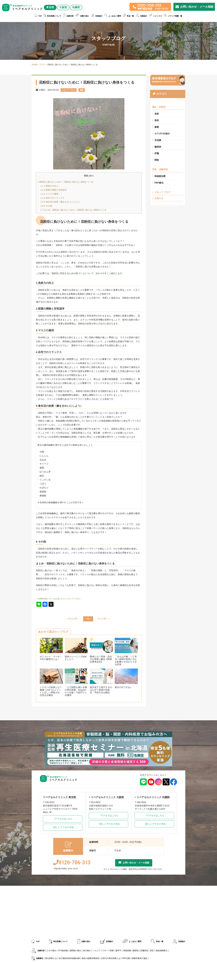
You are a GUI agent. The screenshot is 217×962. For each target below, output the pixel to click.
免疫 (156, 114)
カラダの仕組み (162, 133)
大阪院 (23, 13)
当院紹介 (141, 16)
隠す (91, 176)
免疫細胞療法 (161, 951)
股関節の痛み (75, 951)
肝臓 (156, 153)
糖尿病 (157, 147)
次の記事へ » (103, 618)
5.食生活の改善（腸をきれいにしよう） (61, 202)
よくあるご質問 (112, 16)
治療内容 (68, 16)
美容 (156, 120)
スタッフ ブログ (162, 192)
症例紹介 (97, 16)
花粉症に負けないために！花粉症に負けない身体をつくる (65, 182)
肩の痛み (87, 951)
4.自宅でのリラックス (52, 198)
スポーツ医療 (108, 951)
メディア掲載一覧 (173, 16)
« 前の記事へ (73, 618)
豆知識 (157, 140)
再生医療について (52, 16)
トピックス (155, 16)
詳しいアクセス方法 (62, 827)
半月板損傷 (63, 951)
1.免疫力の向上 (49, 186)
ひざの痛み (51, 951)
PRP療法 (158, 183)
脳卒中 (118, 951)
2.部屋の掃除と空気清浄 (54, 190)
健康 (156, 127)
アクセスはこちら (63, 819)
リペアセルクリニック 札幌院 (152, 797)
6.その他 (46, 206)
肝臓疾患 (144, 951)
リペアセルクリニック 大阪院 (106, 797)
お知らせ (158, 198)
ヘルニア (96, 951)
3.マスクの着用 (49, 194)
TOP (38, 16)
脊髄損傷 (127, 951)
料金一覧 (128, 16)
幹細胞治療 (160, 176)
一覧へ (88, 619)
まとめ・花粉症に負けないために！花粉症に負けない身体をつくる (73, 210)
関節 (156, 160)
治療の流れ (82, 16)
